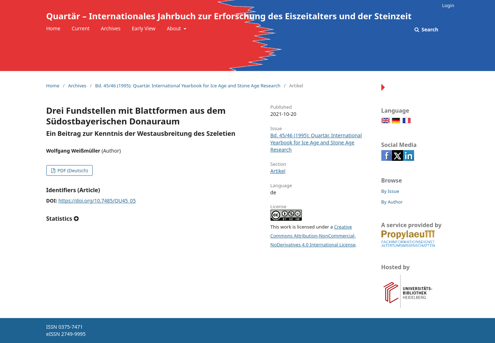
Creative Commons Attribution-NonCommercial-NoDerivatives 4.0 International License (313, 236)
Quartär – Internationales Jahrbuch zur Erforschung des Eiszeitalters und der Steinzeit (229, 16)
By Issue (390, 191)
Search (429, 29)
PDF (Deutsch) (72, 170)
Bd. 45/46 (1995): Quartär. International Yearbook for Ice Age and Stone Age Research (187, 85)
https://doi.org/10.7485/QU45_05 (97, 200)
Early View (143, 28)
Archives (110, 28)
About (174, 28)
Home (53, 28)
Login (448, 5)
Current (80, 28)
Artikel (277, 171)
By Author (392, 202)
